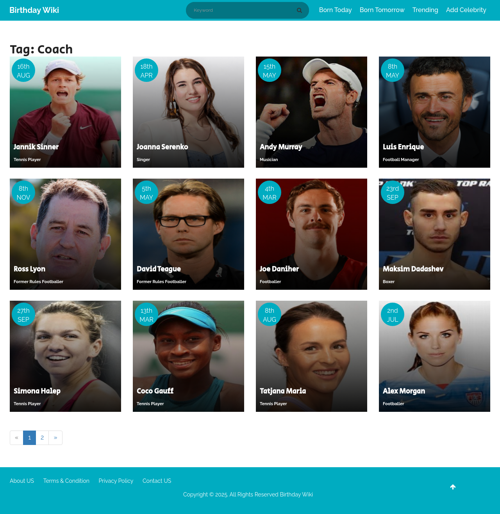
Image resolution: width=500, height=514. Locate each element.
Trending (425, 10)
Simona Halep (37, 391)
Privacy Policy (116, 481)
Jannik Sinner (36, 147)
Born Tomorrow (382, 10)
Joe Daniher (279, 269)
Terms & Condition (66, 481)
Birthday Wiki (34, 10)
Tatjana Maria (283, 391)
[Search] (301, 10)
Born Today (335, 10)
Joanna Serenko (162, 147)
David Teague (159, 269)
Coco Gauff (155, 391)
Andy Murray (281, 147)
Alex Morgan (404, 391)
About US (22, 481)
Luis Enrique (403, 147)
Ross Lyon (29, 269)
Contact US (157, 481)
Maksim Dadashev (413, 269)
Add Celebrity (466, 10)
